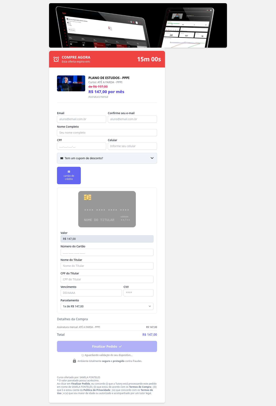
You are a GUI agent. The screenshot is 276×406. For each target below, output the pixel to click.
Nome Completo (68, 126)
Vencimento (68, 287)
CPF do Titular (70, 273)
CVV (126, 287)
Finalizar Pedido (107, 346)
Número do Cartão (73, 246)
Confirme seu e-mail (121, 113)
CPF (59, 140)
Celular (112, 140)
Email (60, 113)
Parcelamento (70, 300)
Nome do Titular (71, 260)
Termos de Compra (140, 387)
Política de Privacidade (96, 390)
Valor (64, 233)
